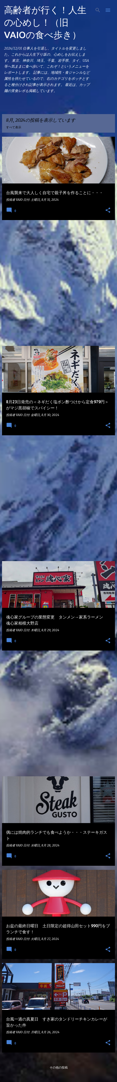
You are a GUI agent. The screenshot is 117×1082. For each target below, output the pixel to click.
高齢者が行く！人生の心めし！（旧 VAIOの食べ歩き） (45, 22)
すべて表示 (13, 127)
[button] (108, 210)
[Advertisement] (58, 283)
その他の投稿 (59, 1067)
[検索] (98, 10)
